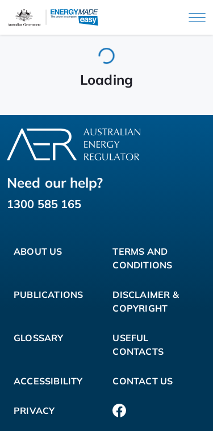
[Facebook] (119, 410)
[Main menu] (197, 18)
